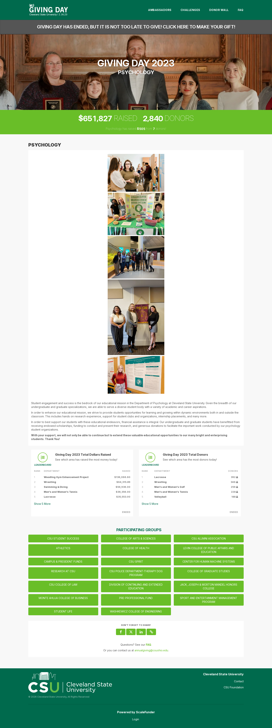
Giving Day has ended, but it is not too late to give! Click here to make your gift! (136, 27)
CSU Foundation (234, 687)
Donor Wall (219, 10)
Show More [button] (42, 503)
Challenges (190, 10)
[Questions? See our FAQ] (148, 645)
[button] (151, 632)
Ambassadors (160, 10)
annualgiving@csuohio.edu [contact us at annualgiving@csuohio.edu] (151, 650)
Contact (239, 681)
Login (135, 719)
